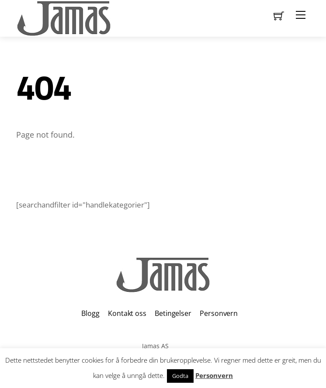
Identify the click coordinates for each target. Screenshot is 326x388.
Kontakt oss (127, 313)
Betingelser (173, 313)
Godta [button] (180, 376)
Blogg (90, 313)
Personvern (218, 313)
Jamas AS (155, 346)
